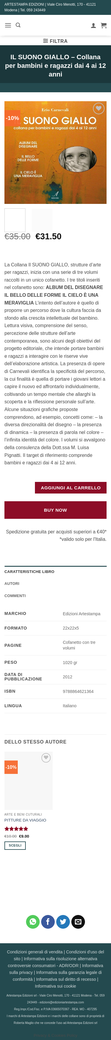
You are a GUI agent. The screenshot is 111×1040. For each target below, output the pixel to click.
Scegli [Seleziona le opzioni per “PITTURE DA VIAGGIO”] (15, 845)
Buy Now (55, 510)
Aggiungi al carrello (71, 487)
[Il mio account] (93, 25)
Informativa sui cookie (55, 986)
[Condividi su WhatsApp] (33, 922)
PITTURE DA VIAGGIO (25, 820)
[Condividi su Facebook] (48, 922)
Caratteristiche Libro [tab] (29, 571)
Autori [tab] (11, 583)
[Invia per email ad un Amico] (78, 922)
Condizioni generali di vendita (34, 952)
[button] (8, 25)
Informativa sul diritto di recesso (66, 979)
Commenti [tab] (15, 596)
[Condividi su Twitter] (63, 922)
